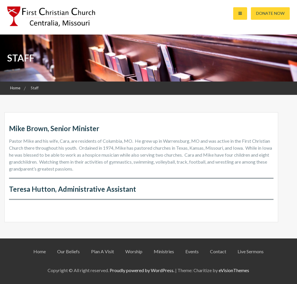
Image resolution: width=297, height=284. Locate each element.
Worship (133, 251)
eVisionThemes (234, 270)
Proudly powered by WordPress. (142, 270)
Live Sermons (251, 251)
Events (192, 251)
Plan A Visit (102, 251)
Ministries (164, 251)
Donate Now (270, 13)
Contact (218, 251)
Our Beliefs (68, 251)
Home (39, 251)
